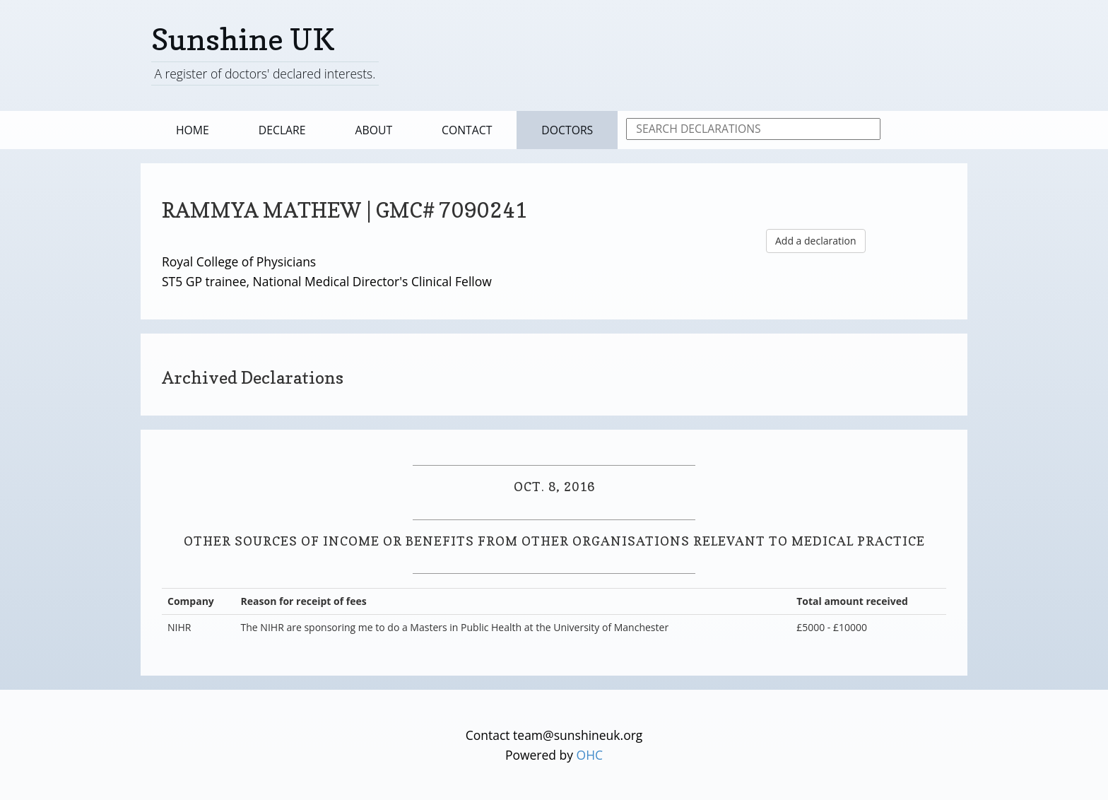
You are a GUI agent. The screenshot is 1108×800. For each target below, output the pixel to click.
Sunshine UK (243, 39)
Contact (467, 130)
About (374, 130)
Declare (282, 130)
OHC (590, 754)
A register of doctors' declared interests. (264, 73)
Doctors (567, 130)
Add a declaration (815, 240)
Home (192, 130)
